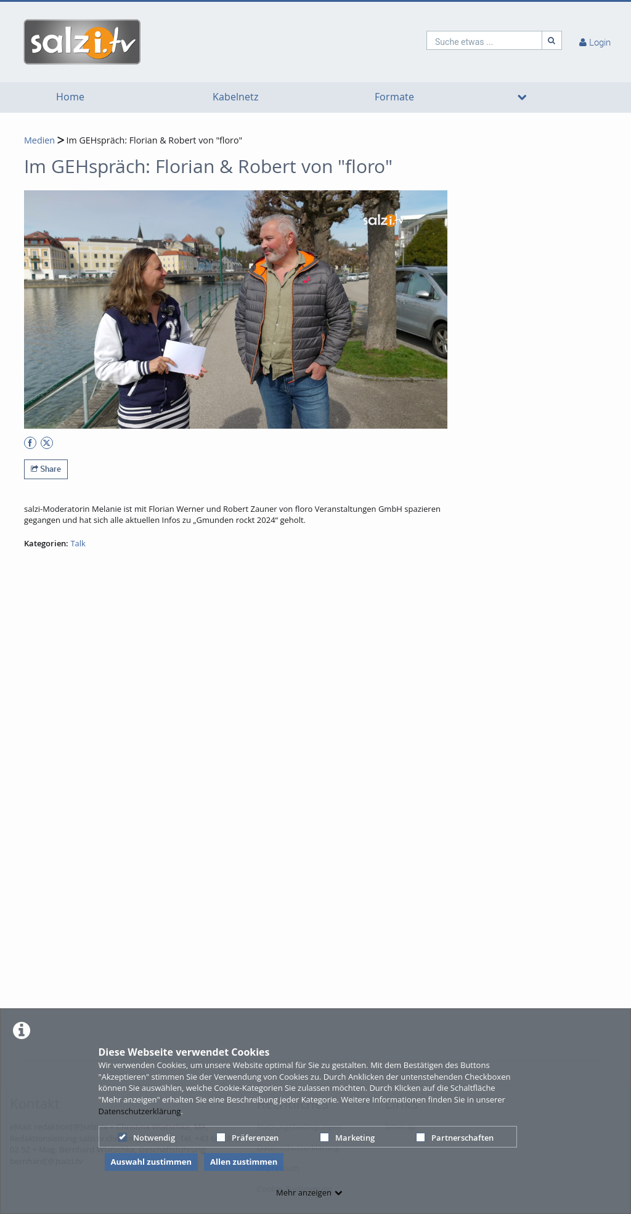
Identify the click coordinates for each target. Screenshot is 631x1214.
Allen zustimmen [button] (243, 1161)
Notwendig (146, 1137)
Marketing (347, 1137)
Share (46, 468)
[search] (484, 40)
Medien (39, 140)
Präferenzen (247, 1137)
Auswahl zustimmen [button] (151, 1161)
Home (70, 97)
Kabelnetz (235, 97)
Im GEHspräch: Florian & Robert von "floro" (153, 140)
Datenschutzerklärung (140, 1111)
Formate (394, 97)
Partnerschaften (455, 1137)
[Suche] (552, 40)
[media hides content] (522, 97)
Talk (78, 543)
